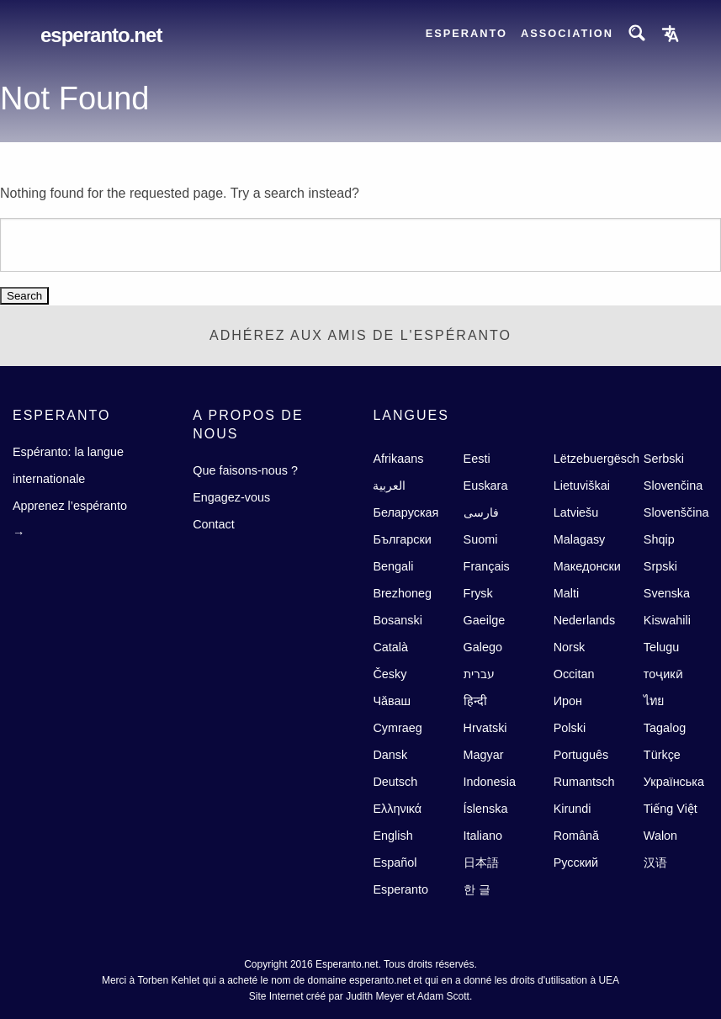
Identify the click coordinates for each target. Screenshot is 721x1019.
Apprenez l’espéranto (70, 505)
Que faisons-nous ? (245, 470)
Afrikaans (398, 458)
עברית (479, 674)
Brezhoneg (402, 593)
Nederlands (585, 620)
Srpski (660, 566)
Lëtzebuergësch (596, 458)
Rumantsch (584, 781)
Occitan (574, 674)
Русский (576, 862)
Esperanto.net (101, 35)
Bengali (393, 566)
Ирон (568, 701)
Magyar (484, 755)
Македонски (587, 566)
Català (390, 647)
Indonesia (490, 781)
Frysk (478, 593)
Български (402, 539)
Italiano (483, 835)
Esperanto (466, 33)
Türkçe (662, 755)
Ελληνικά (397, 808)
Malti (566, 593)
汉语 (655, 862)
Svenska (667, 593)
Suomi (481, 539)
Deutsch (395, 781)
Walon (660, 835)
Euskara (486, 485)
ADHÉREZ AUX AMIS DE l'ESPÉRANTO (360, 335)
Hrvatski (485, 728)
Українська (674, 781)
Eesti (477, 458)
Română (576, 835)
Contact (214, 524)
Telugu (661, 647)
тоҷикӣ (663, 674)
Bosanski (397, 620)
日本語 (481, 862)
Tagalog (665, 728)
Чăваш (392, 701)
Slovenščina (676, 512)
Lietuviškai (582, 485)
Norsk (570, 647)
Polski (570, 728)
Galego (483, 647)
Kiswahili (667, 620)
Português (581, 755)
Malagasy (580, 539)
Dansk (390, 755)
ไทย (654, 701)
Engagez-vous (231, 497)
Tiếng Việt (670, 808)
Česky (389, 674)
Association (567, 33)
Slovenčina (673, 485)
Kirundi (572, 808)
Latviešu (576, 512)
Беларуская (405, 512)
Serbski (664, 458)
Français (487, 566)
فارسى (481, 512)
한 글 (477, 889)
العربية (389, 485)
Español (394, 862)
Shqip (659, 539)
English (392, 835)
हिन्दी (475, 701)
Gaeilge (485, 620)
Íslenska (486, 808)
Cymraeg (397, 728)
